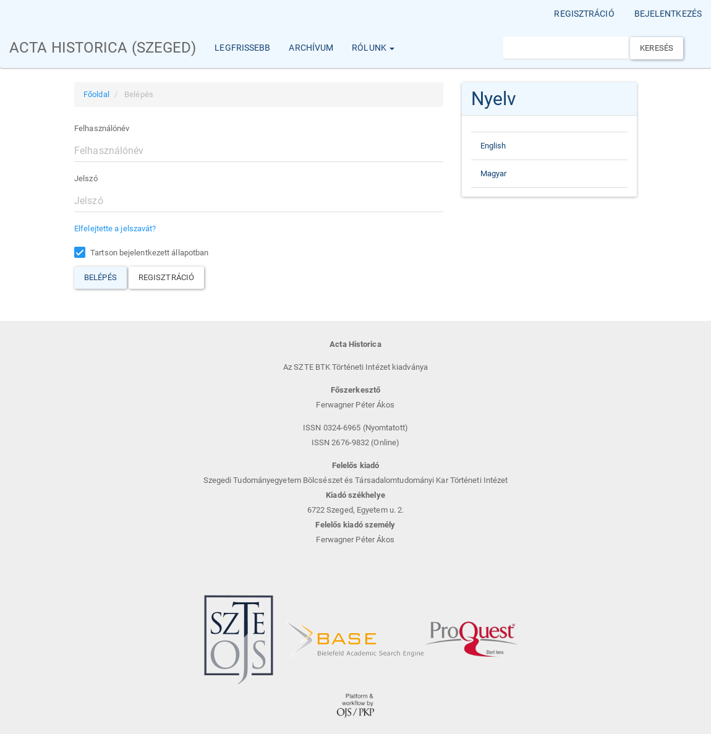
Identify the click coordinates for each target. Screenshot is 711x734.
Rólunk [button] (373, 48)
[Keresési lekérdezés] (565, 47)
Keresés (656, 48)
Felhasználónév (101, 128)
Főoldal (96, 94)
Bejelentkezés (668, 14)
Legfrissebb (242, 48)
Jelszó (86, 178)
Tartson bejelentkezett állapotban (141, 253)
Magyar (493, 173)
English (493, 145)
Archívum (311, 48)
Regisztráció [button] (166, 277)
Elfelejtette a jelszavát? (115, 228)
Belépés (100, 277)
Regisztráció (584, 14)
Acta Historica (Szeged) (102, 47)
